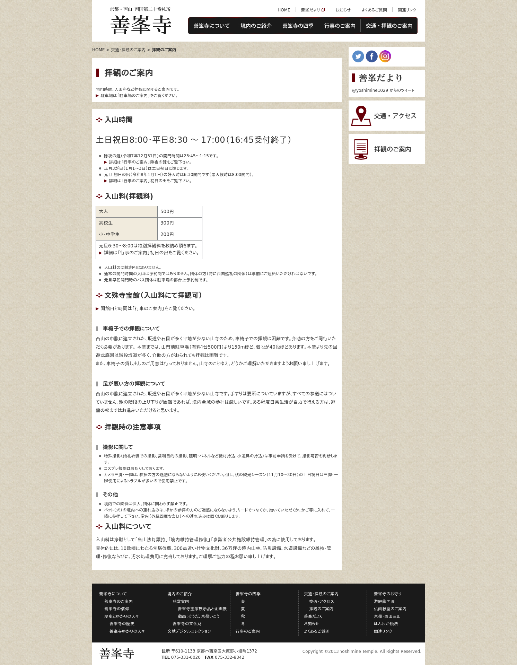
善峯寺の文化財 (187, 623)
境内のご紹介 (256, 26)
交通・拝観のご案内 (389, 26)
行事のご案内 (340, 26)
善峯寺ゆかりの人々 (127, 631)
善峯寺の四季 (298, 26)
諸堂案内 (181, 601)
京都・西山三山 (387, 616)
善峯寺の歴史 (121, 623)
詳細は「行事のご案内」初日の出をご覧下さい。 (150, 180)
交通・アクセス (321, 601)
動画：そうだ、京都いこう (199, 616)
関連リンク (407, 10)
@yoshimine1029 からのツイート (383, 90)
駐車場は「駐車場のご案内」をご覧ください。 (139, 95)
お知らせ (343, 10)
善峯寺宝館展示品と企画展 (202, 608)
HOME (284, 10)
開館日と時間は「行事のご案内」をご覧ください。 (147, 308)
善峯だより (310, 10)
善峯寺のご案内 (118, 601)
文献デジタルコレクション (189, 631)
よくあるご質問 (374, 10)
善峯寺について (211, 26)
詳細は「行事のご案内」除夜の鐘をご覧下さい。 (150, 162)
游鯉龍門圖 (384, 601)
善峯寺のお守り (388, 594)
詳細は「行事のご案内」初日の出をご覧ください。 (151, 252)
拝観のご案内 (321, 608)
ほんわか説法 (386, 623)
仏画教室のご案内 (390, 608)
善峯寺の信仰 (116, 608)
